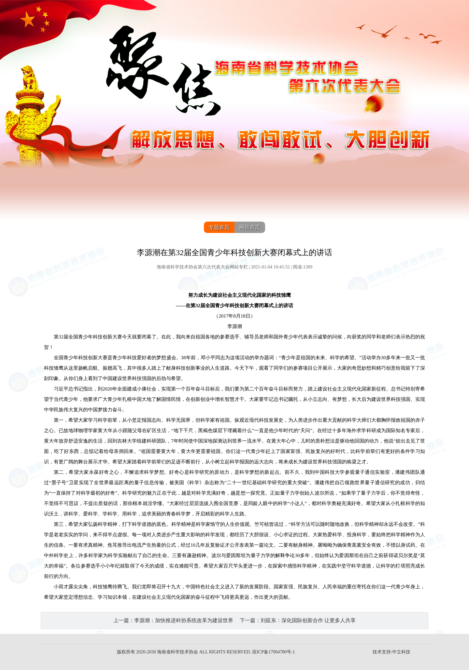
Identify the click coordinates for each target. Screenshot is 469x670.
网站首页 (249, 227)
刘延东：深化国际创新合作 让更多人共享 (308, 620)
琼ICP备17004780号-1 (273, 651)
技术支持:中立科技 (391, 651)
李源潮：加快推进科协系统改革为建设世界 (183, 620)
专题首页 (219, 227)
